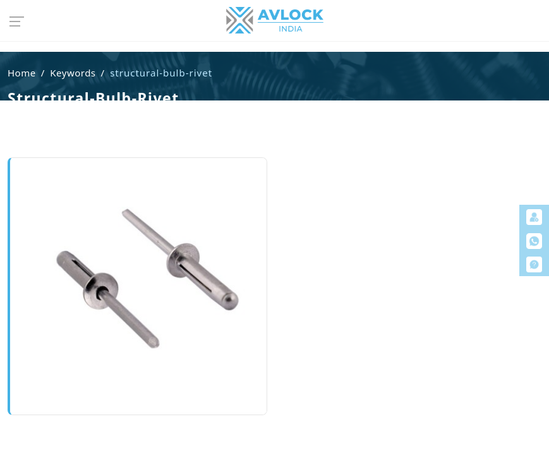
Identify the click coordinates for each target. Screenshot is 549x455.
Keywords (72, 72)
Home (22, 72)
